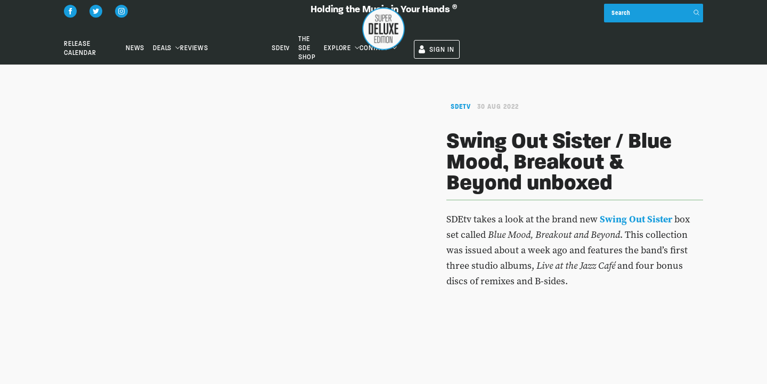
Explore (560, 29)
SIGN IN (680, 30)
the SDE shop (496, 29)
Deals (247, 29)
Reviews (318, 29)
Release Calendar (94, 29)
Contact (617, 29)
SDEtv (435, 29)
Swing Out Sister (636, 219)
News (181, 29)
